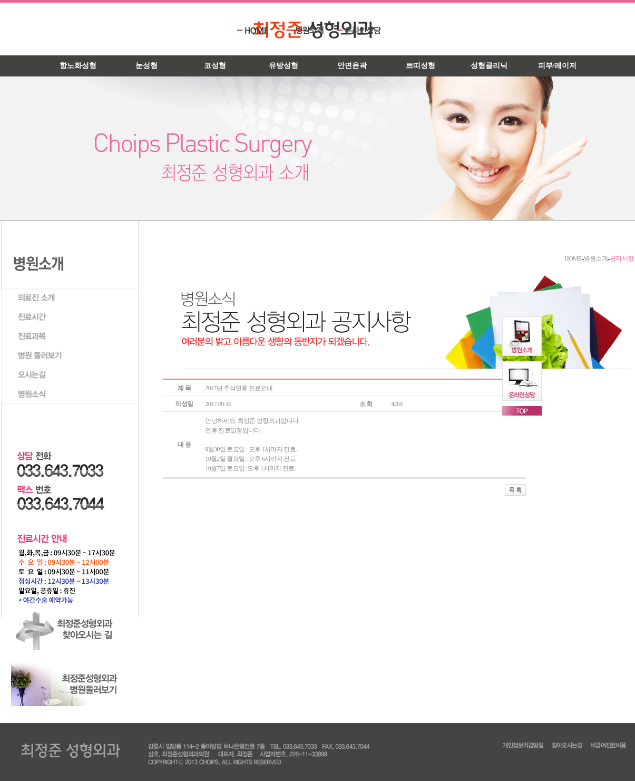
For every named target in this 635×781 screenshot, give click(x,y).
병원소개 (309, 30)
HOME (259, 30)
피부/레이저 (557, 66)
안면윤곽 (352, 66)
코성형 (215, 66)
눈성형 (146, 66)
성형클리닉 (489, 66)
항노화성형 (78, 66)
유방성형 (283, 66)
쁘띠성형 (420, 66)
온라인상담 (359, 30)
